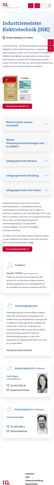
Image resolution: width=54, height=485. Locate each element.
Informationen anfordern (17, 106)
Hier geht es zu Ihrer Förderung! (19, 350)
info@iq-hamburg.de (18, 431)
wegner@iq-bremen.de (19, 390)
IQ (17, 56)
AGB (27, 477)
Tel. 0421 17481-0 (17, 426)
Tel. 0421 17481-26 (18, 385)
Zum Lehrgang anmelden (17, 249)
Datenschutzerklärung (34, 480)
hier (31, 242)
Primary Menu (49, 6)
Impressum (29, 473)
